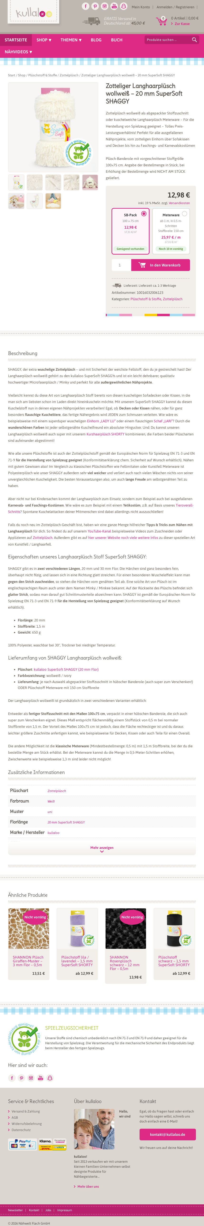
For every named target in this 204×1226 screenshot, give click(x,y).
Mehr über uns (88, 1186)
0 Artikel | (185, 18)
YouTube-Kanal (99, 531)
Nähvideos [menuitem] (16, 51)
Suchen (194, 39)
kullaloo (53, 833)
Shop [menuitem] (42, 39)
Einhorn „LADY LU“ (101, 421)
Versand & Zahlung (26, 1111)
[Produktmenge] (121, 265)
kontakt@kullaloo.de (167, 1134)
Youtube (114, 6)
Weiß (51, 801)
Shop (21, 75)
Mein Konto (141, 7)
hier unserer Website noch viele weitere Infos (123, 538)
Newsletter (15, 1210)
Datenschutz (21, 1130)
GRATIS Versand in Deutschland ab (124, 20)
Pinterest (95, 6)
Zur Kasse (182, 24)
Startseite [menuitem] (16, 39)
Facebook (85, 6)
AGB (15, 1117)
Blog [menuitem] (96, 39)
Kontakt (34, 1210)
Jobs (48, 1210)
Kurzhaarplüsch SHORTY (105, 434)
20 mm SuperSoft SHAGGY (66, 822)
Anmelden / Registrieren (175, 7)
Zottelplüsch (69, 75)
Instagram (104, 6)
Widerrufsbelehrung (27, 1124)
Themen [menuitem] (69, 39)
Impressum (64, 1210)
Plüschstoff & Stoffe (42, 75)
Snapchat (123, 6)
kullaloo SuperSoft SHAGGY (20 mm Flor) (66, 669)
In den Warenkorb (165, 265)
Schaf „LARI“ (163, 421)
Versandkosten (179, 203)
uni (50, 812)
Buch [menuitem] (116, 39)
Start (11, 75)
